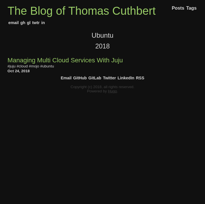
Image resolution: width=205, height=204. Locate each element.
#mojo (34, 66)
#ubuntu (47, 66)
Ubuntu (102, 35)
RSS (140, 78)
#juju (12, 66)
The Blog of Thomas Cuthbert (82, 11)
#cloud (22, 66)
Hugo (112, 91)
